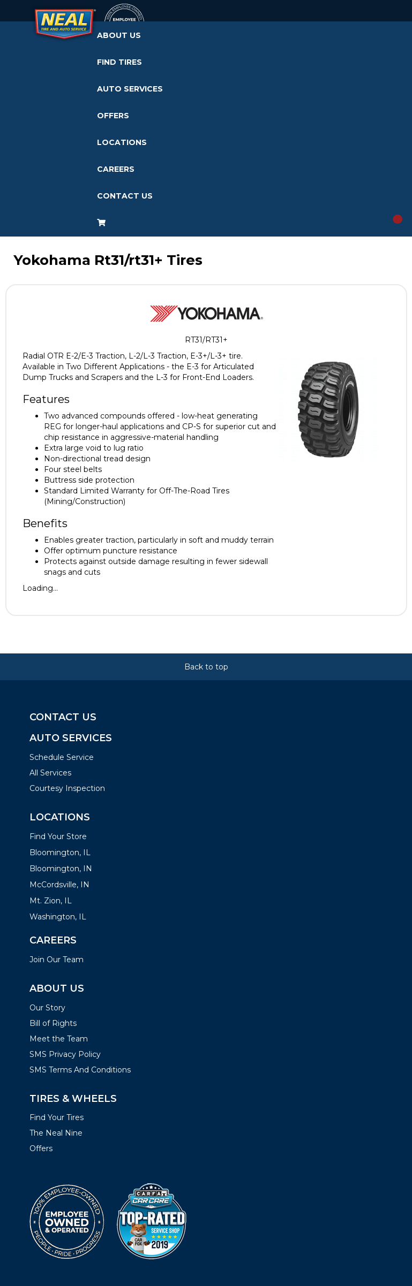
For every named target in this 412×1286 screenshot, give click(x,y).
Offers (113, 115)
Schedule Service (61, 757)
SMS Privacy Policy (65, 1054)
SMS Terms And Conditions (80, 1070)
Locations (122, 142)
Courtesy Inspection (67, 788)
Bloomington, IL (60, 852)
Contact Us (125, 196)
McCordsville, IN (59, 884)
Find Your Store (58, 836)
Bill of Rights (53, 1023)
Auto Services (130, 89)
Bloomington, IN (60, 868)
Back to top (206, 667)
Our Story (47, 1008)
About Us (119, 35)
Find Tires (119, 62)
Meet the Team (58, 1039)
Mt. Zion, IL (50, 900)
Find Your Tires (56, 1117)
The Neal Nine (56, 1133)
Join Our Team (56, 959)
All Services (50, 773)
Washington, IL (57, 917)
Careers (115, 169)
